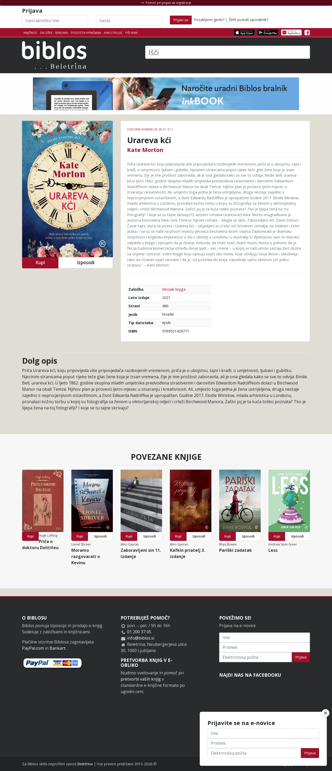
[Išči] (227, 52)
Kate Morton (145, 150)
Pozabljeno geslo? (209, 19)
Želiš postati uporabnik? (248, 19)
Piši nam (131, 33)
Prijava (301, 657)
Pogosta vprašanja (86, 33)
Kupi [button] (40, 262)
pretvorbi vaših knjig (141, 679)
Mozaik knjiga (173, 289)
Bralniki (61, 33)
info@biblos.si (140, 638)
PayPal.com (33, 648)
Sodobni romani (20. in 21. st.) (149, 129)
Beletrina (85, 763)
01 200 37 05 (139, 632)
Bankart (57, 648)
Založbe (46, 33)
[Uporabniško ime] (55, 20)
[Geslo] (129, 20)
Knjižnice (30, 33)
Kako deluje (113, 33)
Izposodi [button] (85, 262)
